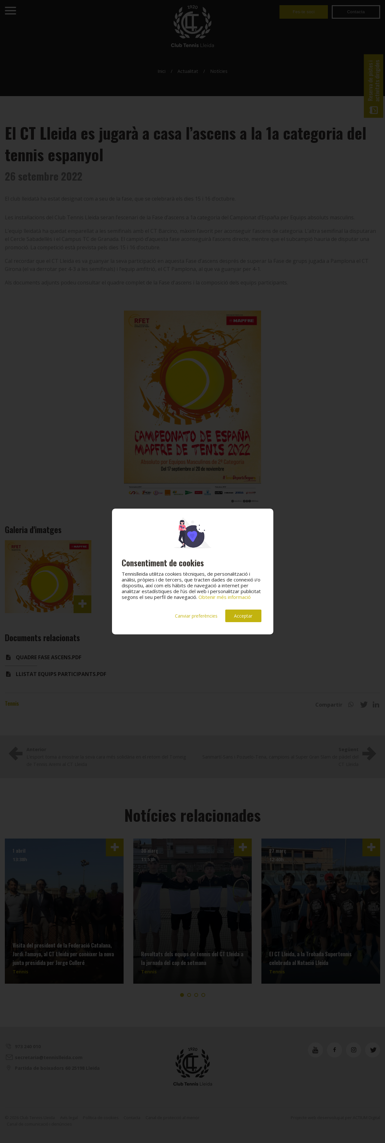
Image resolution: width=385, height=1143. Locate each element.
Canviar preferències (196, 616)
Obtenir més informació (224, 597)
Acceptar (243, 616)
